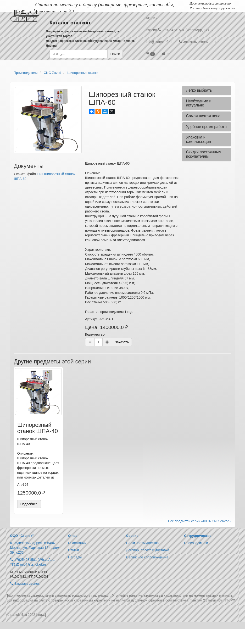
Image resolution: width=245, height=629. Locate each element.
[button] (150, 54)
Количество (95, 334)
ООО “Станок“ (22, 536)
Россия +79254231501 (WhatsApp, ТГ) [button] (179, 30)
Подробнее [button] (29, 504)
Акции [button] (152, 18)
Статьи (73, 550)
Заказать (122, 342)
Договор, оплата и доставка (147, 550)
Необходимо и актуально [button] (198, 103)
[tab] (206, 90)
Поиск (115, 54)
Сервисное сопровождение (147, 557)
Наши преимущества (142, 543)
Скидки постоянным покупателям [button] (203, 154)
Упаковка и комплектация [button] (198, 139)
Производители (196, 543)
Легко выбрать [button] (199, 90)
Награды (75, 557)
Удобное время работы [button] (206, 127)
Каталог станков (70, 22)
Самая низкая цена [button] (203, 116)
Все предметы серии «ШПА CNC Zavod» (199, 521)
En (217, 42)
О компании (77, 543)
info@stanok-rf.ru (159, 42)
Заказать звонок (193, 42)
